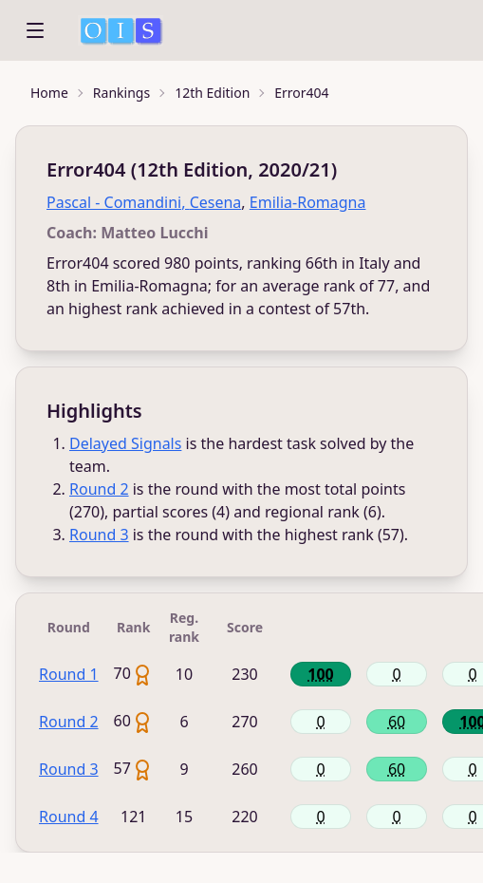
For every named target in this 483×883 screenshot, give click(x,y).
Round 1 (69, 674)
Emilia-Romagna (308, 202)
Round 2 (99, 489)
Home (49, 93)
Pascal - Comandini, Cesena (143, 202)
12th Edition (212, 93)
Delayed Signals (125, 443)
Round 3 (99, 534)
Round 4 (69, 816)
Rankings (121, 93)
